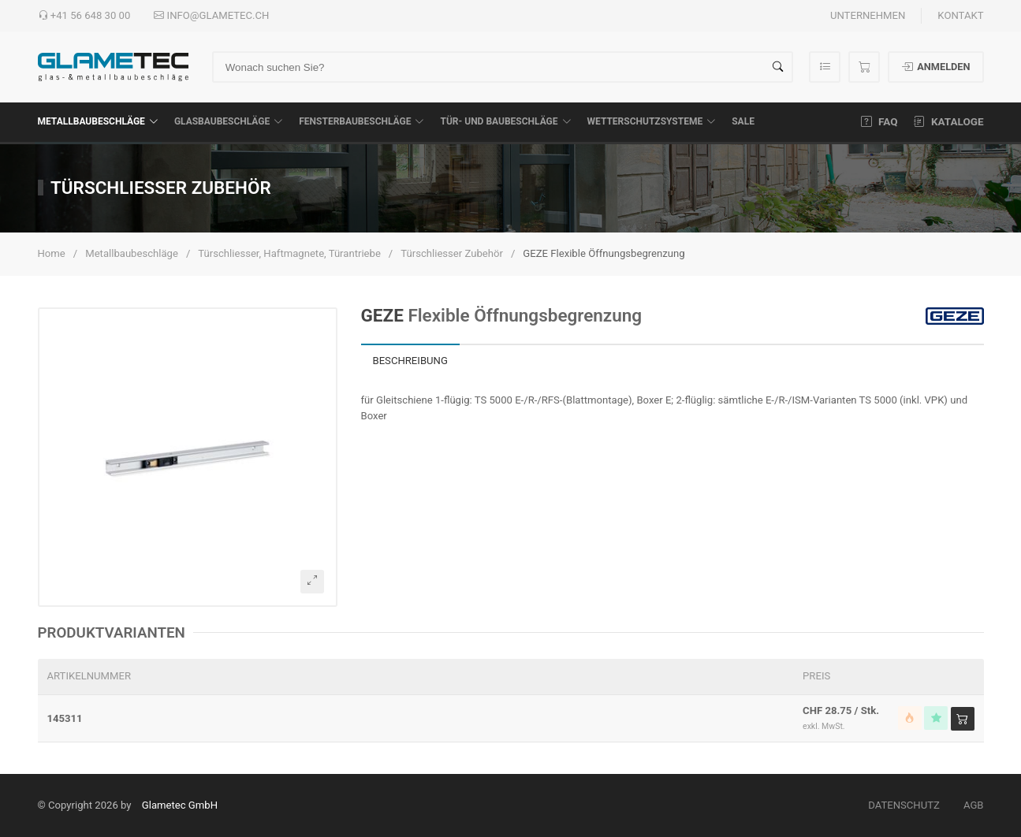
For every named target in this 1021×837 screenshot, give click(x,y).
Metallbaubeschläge (98, 121)
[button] (187, 457)
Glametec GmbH (180, 805)
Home (51, 253)
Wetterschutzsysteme (652, 121)
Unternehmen (867, 15)
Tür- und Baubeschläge (505, 121)
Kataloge (949, 121)
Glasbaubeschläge (228, 121)
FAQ (879, 121)
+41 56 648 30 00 (84, 16)
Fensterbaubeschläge (361, 121)
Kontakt (960, 15)
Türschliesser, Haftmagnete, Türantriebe (289, 253)
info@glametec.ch (211, 16)
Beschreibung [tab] (410, 360)
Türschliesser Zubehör (452, 253)
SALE (743, 121)
